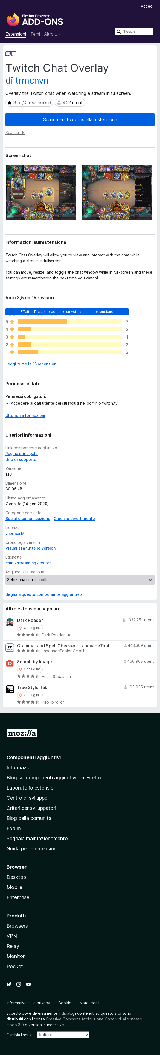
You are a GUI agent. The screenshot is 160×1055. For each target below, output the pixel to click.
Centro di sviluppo (27, 798)
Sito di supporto (20, 459)
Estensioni (15, 34)
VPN (12, 936)
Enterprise (18, 897)
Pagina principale (21, 453)
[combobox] (134, 31)
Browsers (17, 926)
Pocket (15, 966)
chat (9, 563)
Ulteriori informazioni (25, 415)
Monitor (16, 956)
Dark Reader (30, 620)
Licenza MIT (16, 533)
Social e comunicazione (27, 518)
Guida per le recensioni (32, 848)
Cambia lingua (19, 1035)
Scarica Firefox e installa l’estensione (80, 119)
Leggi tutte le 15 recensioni (31, 364)
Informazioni (20, 767)
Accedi (147, 6)
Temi (35, 34)
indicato (66, 1013)
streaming (26, 563)
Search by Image (34, 661)
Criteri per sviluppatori (31, 808)
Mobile (14, 887)
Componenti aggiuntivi (34, 757)
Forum (14, 828)
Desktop (16, 877)
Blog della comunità (29, 818)
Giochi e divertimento (74, 518)
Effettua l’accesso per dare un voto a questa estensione (67, 312)
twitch (45, 563)
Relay (13, 946)
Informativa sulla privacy (28, 1002)
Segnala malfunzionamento (37, 838)
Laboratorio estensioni (32, 788)
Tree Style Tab (32, 687)
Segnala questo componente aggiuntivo (43, 594)
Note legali (89, 1002)
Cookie (64, 1002)
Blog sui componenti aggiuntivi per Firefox (54, 777)
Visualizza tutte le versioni (31, 548)
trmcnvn (32, 80)
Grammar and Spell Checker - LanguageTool (63, 645)
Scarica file (15, 132)
